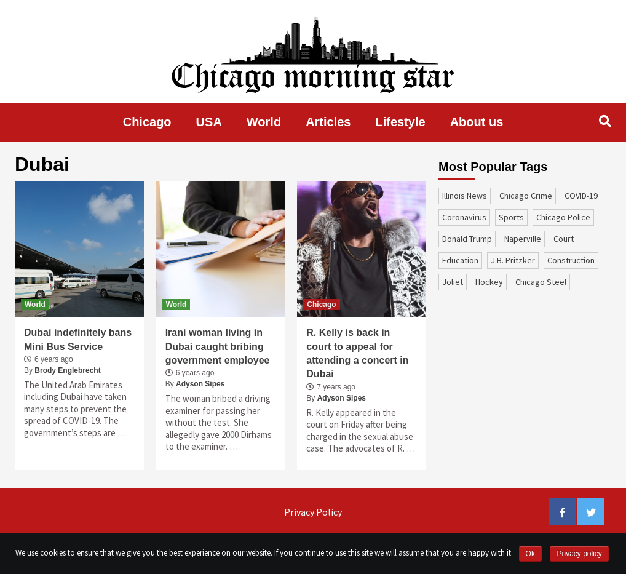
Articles (328, 122)
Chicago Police (563, 217)
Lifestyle (401, 122)
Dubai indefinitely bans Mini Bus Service (78, 339)
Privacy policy (579, 553)
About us (477, 122)
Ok (530, 553)
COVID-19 (581, 195)
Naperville (522, 238)
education (460, 260)
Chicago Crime (525, 195)
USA (209, 122)
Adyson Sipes (200, 384)
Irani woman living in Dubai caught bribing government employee (217, 346)
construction (571, 260)
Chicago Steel (540, 281)
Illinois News (464, 195)
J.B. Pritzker (513, 260)
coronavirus (464, 217)
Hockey (489, 281)
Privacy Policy (313, 512)
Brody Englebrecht (67, 370)
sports (511, 217)
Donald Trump (467, 238)
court (563, 238)
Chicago (147, 122)
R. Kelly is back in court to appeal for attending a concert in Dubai (357, 353)
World (264, 122)
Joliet (452, 281)
